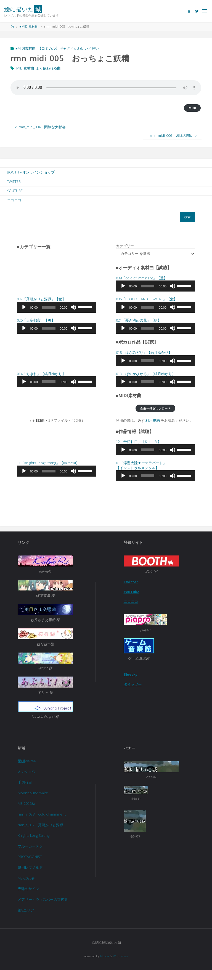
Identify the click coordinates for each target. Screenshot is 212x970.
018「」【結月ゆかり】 (144, 352)
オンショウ (27, 771)
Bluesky (130, 674)
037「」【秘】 (41, 299)
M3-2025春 (26, 878)
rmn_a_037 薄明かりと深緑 (40, 825)
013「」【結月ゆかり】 (146, 374)
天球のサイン (28, 888)
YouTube (131, 592)
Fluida (104, 956)
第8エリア (26, 910)
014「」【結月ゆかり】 (41, 374)
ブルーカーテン (30, 846)
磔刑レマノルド (30, 867)
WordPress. (121, 956)
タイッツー (133, 684)
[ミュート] (172, 286)
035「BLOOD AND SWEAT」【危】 (146, 299)
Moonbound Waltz (33, 793)
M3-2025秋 (26, 803)
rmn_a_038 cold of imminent (42, 814)
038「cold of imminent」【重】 (141, 278)
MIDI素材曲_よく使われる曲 (38, 68)
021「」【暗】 (138, 320)
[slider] (147, 286)
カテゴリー (125, 246)
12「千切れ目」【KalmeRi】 (138, 441)
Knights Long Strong (33, 835)
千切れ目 (25, 782)
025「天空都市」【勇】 (36, 320)
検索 (187, 217)
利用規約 (152, 420)
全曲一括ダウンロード (155, 408)
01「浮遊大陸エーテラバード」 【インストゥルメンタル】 (141, 465)
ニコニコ (131, 601)
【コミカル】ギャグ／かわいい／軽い (68, 48)
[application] (155, 286)
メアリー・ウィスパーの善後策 (43, 899)
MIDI (192, 108)
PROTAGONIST (30, 856)
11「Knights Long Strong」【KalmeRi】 (48, 463)
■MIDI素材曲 (29, 26)
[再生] (123, 286)
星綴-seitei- (27, 761)
